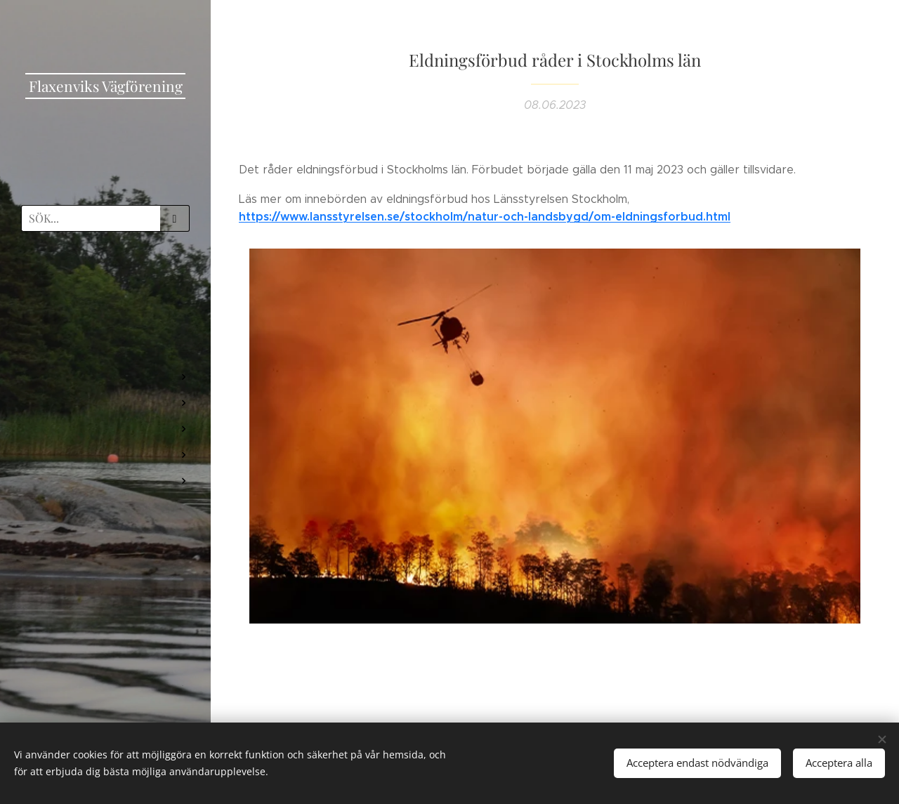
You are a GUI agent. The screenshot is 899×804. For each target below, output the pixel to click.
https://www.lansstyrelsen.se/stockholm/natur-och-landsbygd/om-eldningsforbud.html (484, 216)
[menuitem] (105, 283)
